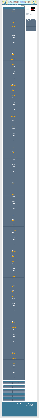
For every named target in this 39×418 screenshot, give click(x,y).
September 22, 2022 (13, 128)
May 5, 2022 (14, 159)
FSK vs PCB (13, 11)
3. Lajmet (7, 4)
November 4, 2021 (13, 201)
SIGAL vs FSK (13, 246)
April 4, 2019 (14, 365)
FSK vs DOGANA (13, 286)
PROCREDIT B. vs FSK (13, 59)
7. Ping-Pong (17, 4)
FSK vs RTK (13, 368)
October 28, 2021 (13, 206)
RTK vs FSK (13, 215)
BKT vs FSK (13, 126)
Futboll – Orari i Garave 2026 (28, 405)
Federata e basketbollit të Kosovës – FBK (29, 14)
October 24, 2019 (13, 298)
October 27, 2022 (13, 102)
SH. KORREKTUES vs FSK (13, 322)
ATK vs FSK (13, 220)
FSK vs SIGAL (13, 167)
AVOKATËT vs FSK (13, 142)
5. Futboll (12, 4)
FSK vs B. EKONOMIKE (13, 327)
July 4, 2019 (14, 329)
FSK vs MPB (13, 317)
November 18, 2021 (13, 196)
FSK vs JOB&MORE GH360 (13, 80)
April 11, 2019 (13, 360)
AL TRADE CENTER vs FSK (13, 111)
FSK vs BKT (13, 22)
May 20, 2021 (13, 263)
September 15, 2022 (13, 133)
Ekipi (27, 19)
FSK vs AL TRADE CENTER (13, 157)
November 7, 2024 (13, 20)
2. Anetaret (5, 4)
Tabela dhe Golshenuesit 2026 (28, 404)
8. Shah (19, 4)
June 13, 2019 (13, 339)
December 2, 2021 (13, 192)
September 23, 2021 (13, 232)
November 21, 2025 (13, 9)
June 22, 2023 (13, 66)
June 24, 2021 (13, 237)
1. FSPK (3, 4)
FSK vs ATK (13, 194)
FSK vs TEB (13, 33)
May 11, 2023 (13, 97)
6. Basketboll (15, 4)
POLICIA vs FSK (13, 26)
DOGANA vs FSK (13, 363)
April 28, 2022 (13, 164)
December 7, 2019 (13, 278)
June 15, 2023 (13, 71)
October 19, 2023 (13, 40)
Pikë (35, 19)
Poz (26, 19)
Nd (30, 19)
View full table (35, 31)
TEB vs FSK (13, 152)
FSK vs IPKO (13, 49)
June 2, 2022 (14, 138)
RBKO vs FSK (13, 190)
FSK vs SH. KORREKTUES (13, 281)
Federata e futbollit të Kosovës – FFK (29, 13)
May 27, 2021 (13, 258)
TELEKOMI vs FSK (13, 301)
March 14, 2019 (13, 370)
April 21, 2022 (13, 169)
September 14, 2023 (13, 61)
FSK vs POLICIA (13, 18)
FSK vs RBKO (13, 147)
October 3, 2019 (13, 308)
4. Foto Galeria (10, 4)
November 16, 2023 (13, 24)
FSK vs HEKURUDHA (14, 131)
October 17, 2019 (13, 303)
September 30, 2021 (13, 227)
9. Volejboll (22, 4)
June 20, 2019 (13, 334)
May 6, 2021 (14, 268)
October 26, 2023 (13, 35)
